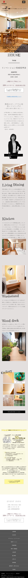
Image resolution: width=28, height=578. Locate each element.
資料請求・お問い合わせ (14, 565)
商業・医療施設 (14, 548)
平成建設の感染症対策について (14, 96)
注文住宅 (14, 535)
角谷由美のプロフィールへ (13, 155)
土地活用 (14, 552)
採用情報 (14, 562)
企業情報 (14, 531)
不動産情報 (14, 545)
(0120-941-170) (20, 85)
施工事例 (14, 555)
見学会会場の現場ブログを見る (14, 411)
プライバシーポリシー (10, 573)
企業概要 (3, 573)
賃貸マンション (14, 541)
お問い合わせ (3, 575)
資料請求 (17, 573)
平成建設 (3, 6)
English (14, 569)
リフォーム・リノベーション (14, 538)
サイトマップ (10, 575)
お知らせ (14, 559)
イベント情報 (9, 6)
